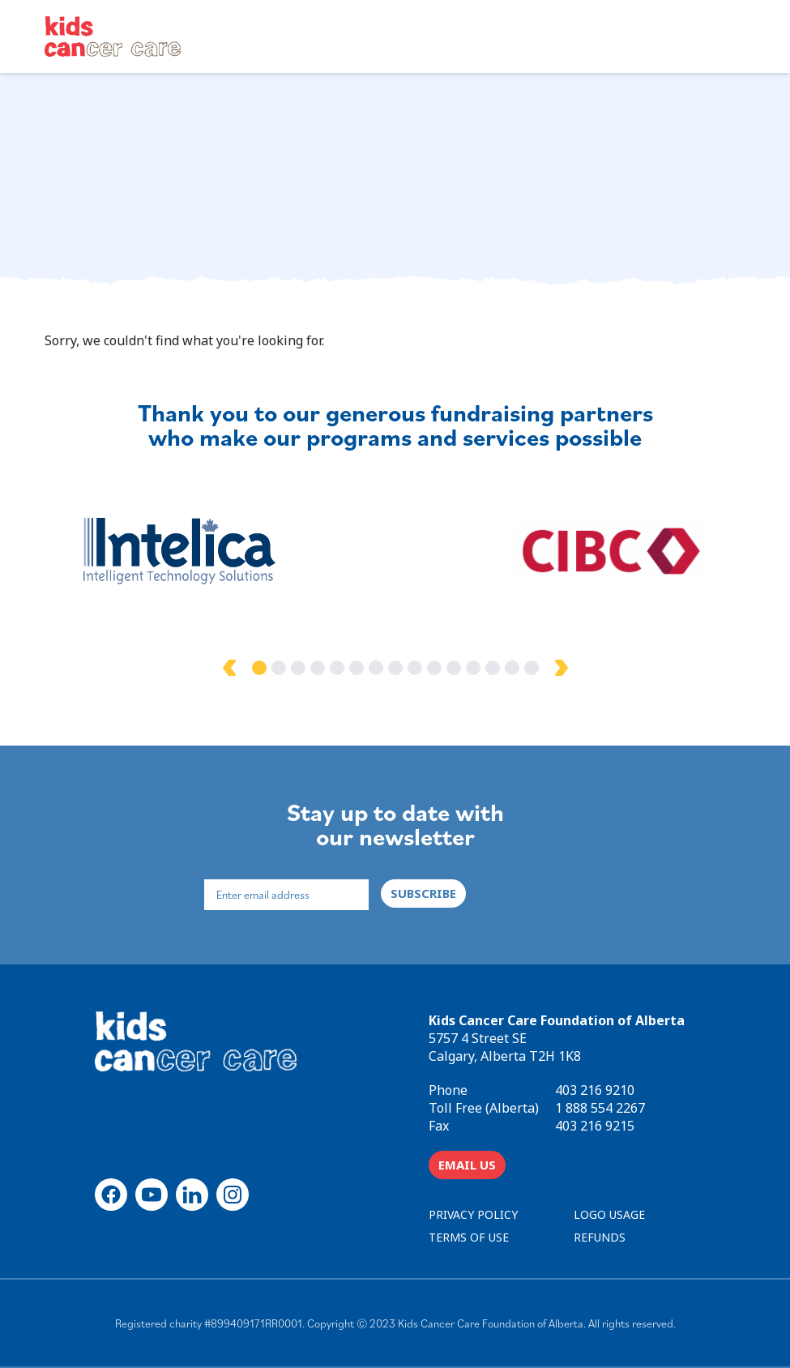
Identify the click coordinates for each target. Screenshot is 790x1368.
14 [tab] (512, 667)
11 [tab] (453, 667)
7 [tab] (376, 667)
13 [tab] (492, 667)
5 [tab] (337, 667)
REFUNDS (600, 1237)
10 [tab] (434, 667)
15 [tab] (531, 667)
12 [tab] (473, 667)
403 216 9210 (594, 1090)
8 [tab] (395, 667)
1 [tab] (259, 667)
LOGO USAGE (609, 1214)
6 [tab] (356, 667)
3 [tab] (298, 667)
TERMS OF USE (469, 1237)
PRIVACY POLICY (473, 1214)
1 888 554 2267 (600, 1108)
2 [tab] (278, 667)
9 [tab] (415, 667)
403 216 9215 (594, 1126)
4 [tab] (317, 667)
